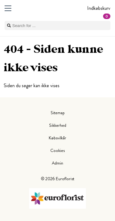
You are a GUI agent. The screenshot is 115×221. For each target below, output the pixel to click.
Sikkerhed (57, 125)
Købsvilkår (57, 138)
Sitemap (58, 113)
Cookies (57, 150)
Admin (57, 163)
